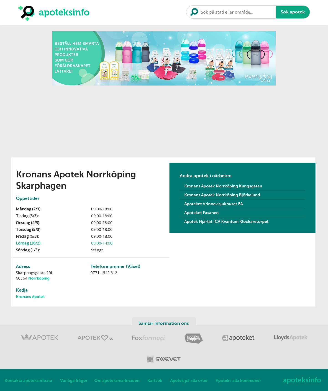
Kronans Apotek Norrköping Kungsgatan (223, 186)
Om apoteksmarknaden (116, 380)
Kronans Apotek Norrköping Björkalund (222, 195)
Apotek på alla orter (189, 380)
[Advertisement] (164, 120)
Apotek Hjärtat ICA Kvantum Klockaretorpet (226, 221)
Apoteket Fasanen (201, 212)
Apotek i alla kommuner (238, 380)
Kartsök (154, 380)
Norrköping (38, 278)
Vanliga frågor (73, 380)
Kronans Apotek (30, 297)
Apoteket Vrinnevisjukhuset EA (213, 204)
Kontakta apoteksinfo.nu (28, 380)
